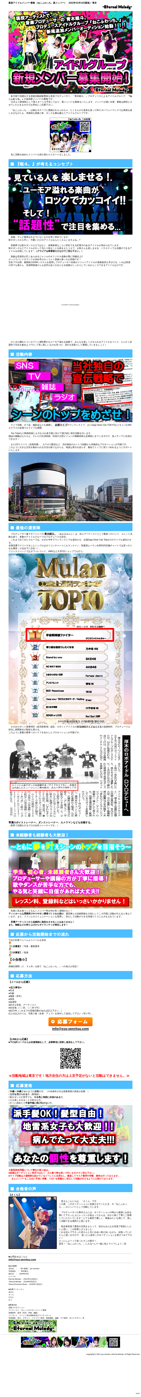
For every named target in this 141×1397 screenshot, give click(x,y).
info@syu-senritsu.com (70, 1029)
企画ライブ (61, 425)
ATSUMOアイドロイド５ (89, 727)
